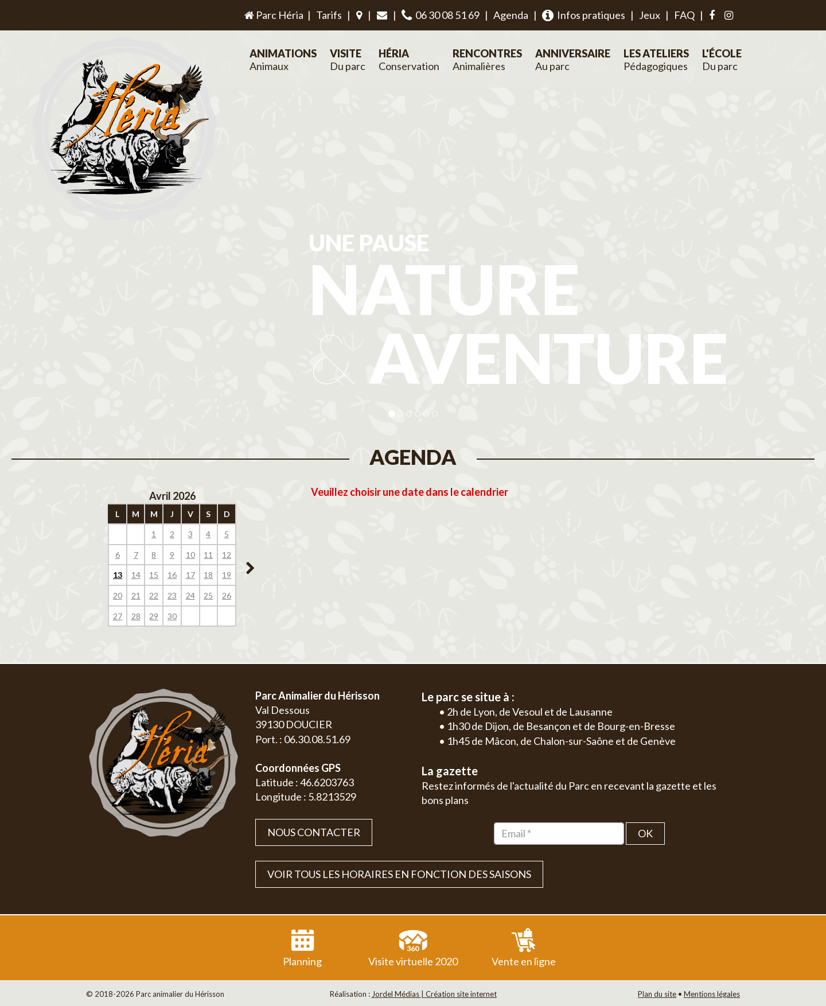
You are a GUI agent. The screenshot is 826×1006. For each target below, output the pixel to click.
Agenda (510, 15)
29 (153, 616)
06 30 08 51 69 (441, 15)
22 (153, 595)
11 (208, 555)
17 (190, 575)
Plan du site (657, 994)
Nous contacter (313, 832)
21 (136, 595)
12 (226, 555)
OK (645, 833)
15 (153, 575)
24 (190, 595)
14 (136, 575)
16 (172, 575)
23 (172, 595)
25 (208, 595)
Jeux (649, 15)
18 (208, 575)
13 (117, 575)
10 (190, 555)
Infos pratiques (583, 15)
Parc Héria (273, 15)
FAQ (684, 15)
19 (226, 575)
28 (136, 616)
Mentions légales (712, 994)
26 (226, 595)
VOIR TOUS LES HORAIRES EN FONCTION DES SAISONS (399, 874)
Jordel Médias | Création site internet (434, 994)
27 (117, 616)
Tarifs (329, 15)
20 (117, 595)
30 (172, 616)
